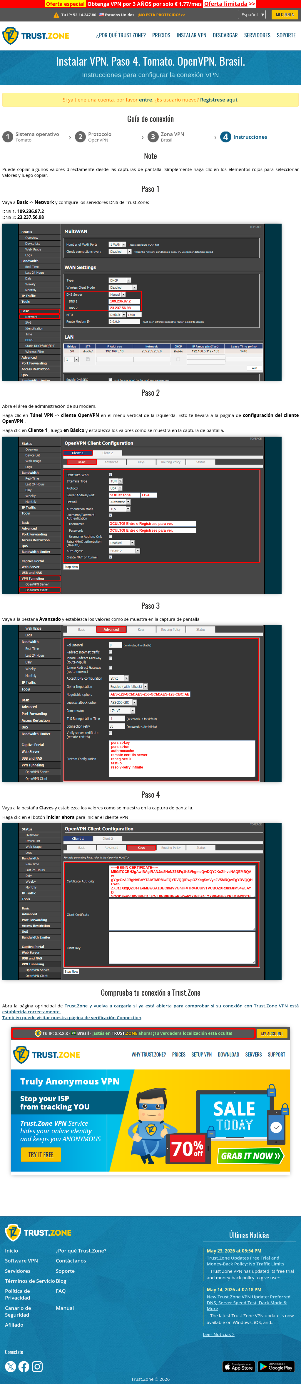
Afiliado (14, 1324)
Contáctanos (71, 1260)
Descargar (225, 36)
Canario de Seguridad (18, 1311)
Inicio (11, 1250)
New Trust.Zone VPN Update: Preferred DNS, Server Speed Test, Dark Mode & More (249, 1302)
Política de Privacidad (17, 1294)
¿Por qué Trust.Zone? (121, 36)
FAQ (61, 1290)
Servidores (257, 36)
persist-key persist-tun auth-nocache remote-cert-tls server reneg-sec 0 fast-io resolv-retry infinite (182, 758)
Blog (61, 1280)
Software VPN (21, 1260)
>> (229, 4)
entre (145, 99)
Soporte (286, 36)
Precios (161, 36)
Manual (65, 1308)
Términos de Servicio (30, 1280)
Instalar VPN (191, 36)
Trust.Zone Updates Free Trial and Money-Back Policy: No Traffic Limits (246, 1261)
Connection (129, 1017)
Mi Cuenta (285, 15)
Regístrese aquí (218, 99)
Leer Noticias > (219, 1334)
